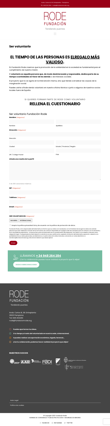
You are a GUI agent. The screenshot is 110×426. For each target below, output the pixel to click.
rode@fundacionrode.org (20, 320)
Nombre (12, 126)
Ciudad (12, 146)
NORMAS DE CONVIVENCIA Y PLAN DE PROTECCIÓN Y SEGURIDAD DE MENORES (55, 418)
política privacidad (26, 225)
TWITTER (69, 423)
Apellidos (59, 126)
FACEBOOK (45, 423)
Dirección (12, 138)
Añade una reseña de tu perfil (21, 159)
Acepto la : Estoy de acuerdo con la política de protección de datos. (43, 225)
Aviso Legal (14, 400)
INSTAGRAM (58, 423)
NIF (14, 188)
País (57, 154)
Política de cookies (17, 405)
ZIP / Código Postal (16, 155)
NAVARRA (14, 220)
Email (16, 206)
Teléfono (17, 197)
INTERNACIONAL (25, 220)
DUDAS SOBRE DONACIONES (26, 265)
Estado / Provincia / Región (65, 146)
